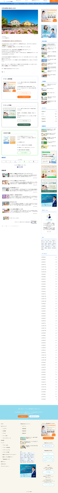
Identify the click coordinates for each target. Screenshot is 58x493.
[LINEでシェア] (24, 162)
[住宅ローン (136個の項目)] (54, 240)
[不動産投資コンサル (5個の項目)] (49, 246)
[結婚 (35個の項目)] (42, 245)
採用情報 (2, 440)
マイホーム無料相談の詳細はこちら (24, 92)
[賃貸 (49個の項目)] (46, 243)
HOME (2, 423)
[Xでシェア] (6, 162)
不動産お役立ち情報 (48, 457)
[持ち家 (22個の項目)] (49, 245)
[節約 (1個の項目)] (49, 249)
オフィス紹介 (5, 435)
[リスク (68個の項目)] (55, 242)
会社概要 (4, 431)
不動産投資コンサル (6, 459)
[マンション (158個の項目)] (50, 240)
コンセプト (5, 428)
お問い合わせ (3, 464)
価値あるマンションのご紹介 (48, 460)
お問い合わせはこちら (34, 416)
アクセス (4, 433)
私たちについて (4, 426)
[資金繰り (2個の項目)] (50, 248)
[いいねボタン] (2, 72)
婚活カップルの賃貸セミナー (8, 456)
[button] (33, 162)
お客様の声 (24, 433)
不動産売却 (24, 431)
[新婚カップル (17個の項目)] (54, 245)
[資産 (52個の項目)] (42, 243)
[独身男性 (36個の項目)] (54, 243)
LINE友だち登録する (24, 152)
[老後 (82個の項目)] (51, 242)
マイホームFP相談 (6, 452)
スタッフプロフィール (7, 438)
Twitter (48, 454)
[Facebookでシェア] (15, 162)
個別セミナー (3, 461)
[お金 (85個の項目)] (47, 242)
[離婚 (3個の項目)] (46, 248)
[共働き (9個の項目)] (43, 246)
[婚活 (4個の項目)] (55, 246)
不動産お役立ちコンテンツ (25, 423)
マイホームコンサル (6, 449)
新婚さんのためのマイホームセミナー (9, 454)
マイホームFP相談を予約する (24, 124)
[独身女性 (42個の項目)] (50, 243)
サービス (2, 442)
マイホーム (3, 157)
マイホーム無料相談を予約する (24, 96)
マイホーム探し (5, 445)
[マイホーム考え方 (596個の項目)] (44, 240)
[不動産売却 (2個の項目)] (54, 248)
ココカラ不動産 (49, 219)
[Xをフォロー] (20, 167)
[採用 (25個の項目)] (46, 245)
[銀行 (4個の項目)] (42, 248)
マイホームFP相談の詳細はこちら (24, 120)
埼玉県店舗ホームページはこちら (48, 472)
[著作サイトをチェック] (18, 167)
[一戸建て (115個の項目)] (43, 242)
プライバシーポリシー (5, 466)
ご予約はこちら (23, 416)
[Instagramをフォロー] (22, 167)
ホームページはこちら (48, 484)
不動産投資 (24, 428)
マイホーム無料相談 (6, 447)
